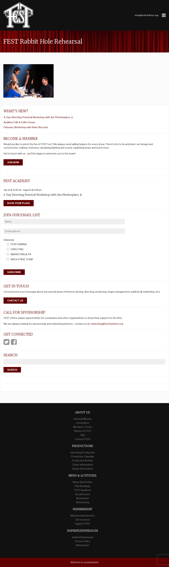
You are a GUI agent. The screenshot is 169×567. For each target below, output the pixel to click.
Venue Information (82, 468)
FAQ (82, 435)
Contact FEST (82, 439)
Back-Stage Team (22, 259)
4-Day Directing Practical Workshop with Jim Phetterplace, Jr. (38, 117)
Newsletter (82, 498)
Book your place (18, 203)
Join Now (13, 162)
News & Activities (82, 482)
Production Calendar (82, 456)
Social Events (82, 494)
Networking (82, 502)
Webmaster (82, 545)
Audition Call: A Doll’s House (19, 122)
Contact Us (15, 300)
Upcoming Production (83, 452)
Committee (82, 422)
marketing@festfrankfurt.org (107, 323)
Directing (17, 249)
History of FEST (82, 430)
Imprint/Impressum (82, 537)
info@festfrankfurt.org (146, 15)
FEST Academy (82, 490)
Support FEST (82, 523)
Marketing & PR (21, 254)
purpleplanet (91, 562)
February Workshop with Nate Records (26, 127)
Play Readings (82, 486)
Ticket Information (82, 464)
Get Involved (82, 519)
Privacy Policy (82, 541)
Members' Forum (82, 426)
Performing (19, 244)
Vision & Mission (82, 418)
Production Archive (82, 460)
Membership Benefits (82, 515)
